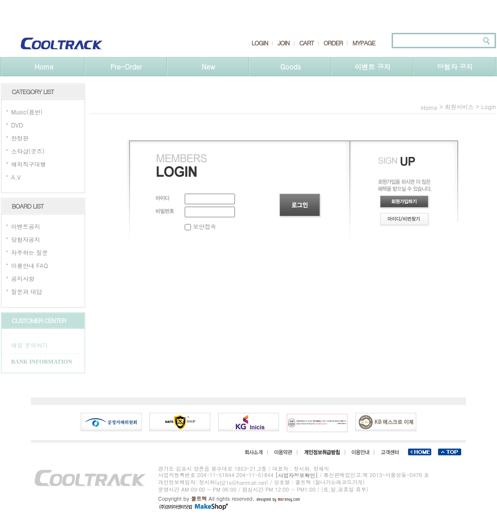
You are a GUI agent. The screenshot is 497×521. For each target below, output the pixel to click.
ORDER (333, 43)
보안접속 (200, 226)
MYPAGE (363, 43)
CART (306, 43)
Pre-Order (126, 66)
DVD (17, 125)
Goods (290, 66)
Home (43, 66)
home (429, 107)
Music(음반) (27, 112)
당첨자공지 (25, 239)
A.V (16, 177)
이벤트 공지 (373, 66)
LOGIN (259, 43)
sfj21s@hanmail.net (241, 482)
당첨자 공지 (455, 66)
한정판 (20, 138)
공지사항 (22, 278)
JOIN (283, 43)
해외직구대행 (28, 164)
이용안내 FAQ (29, 265)
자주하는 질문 (29, 252)
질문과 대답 (26, 291)
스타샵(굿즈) (27, 151)
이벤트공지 (25, 226)
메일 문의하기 (29, 345)
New (208, 66)
